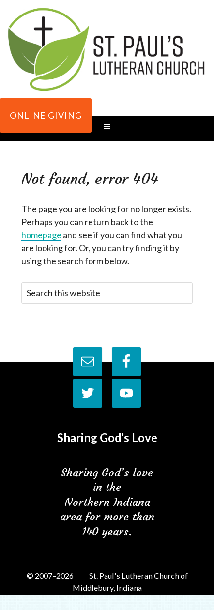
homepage (41, 234)
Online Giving (46, 115)
